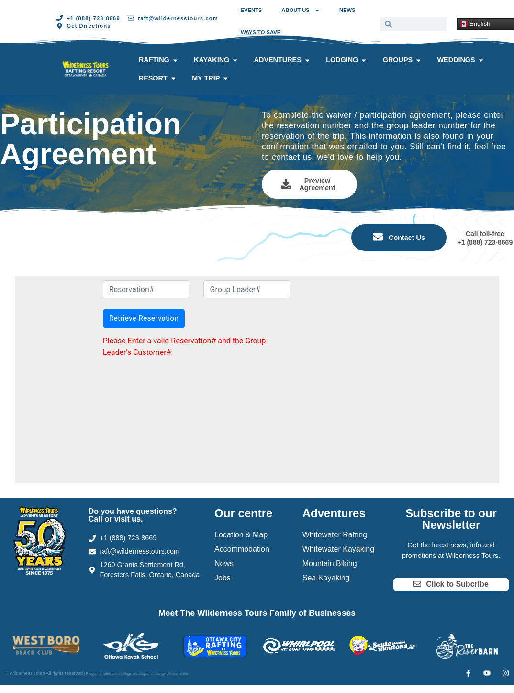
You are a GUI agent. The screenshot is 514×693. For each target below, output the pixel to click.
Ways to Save (260, 32)
